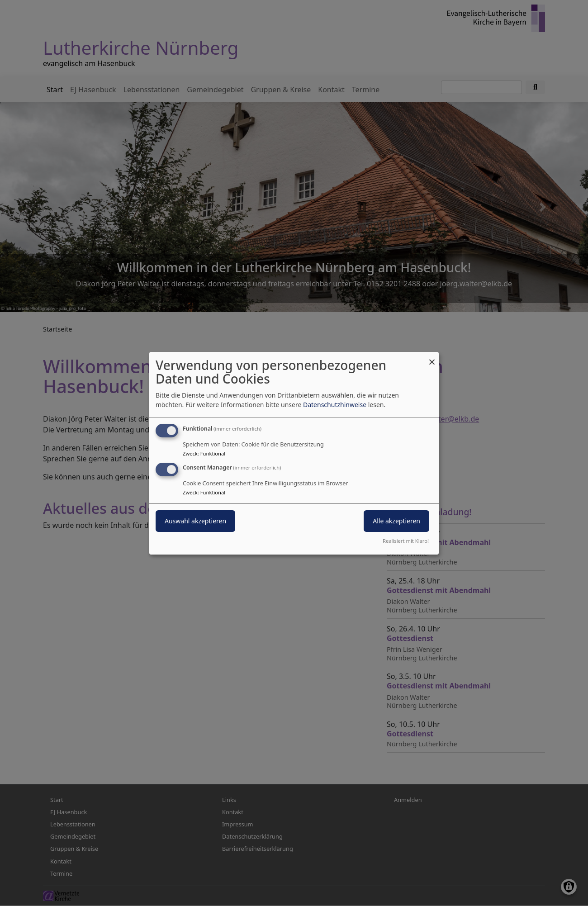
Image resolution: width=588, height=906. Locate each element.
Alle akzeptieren (396, 521)
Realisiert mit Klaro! (406, 540)
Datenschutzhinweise (334, 404)
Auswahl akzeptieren (195, 521)
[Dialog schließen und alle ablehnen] (432, 357)
